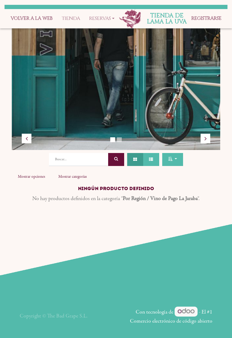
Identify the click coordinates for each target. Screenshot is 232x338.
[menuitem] (31, 18)
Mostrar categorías (72, 177)
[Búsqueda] (116, 159)
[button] (172, 159)
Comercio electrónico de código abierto (171, 321)
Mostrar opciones (31, 177)
